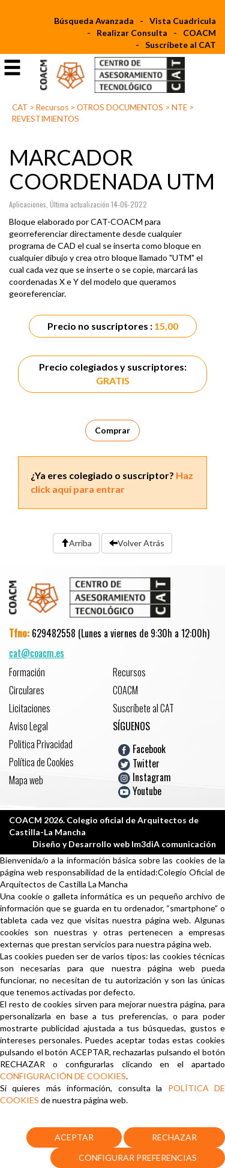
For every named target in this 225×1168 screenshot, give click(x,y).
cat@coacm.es (36, 653)
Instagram (144, 777)
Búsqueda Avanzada (94, 21)
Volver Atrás (136, 543)
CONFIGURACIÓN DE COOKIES (63, 1076)
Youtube (139, 791)
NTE (179, 107)
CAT (20, 107)
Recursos (52, 107)
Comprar (112, 430)
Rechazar (174, 1137)
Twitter (139, 762)
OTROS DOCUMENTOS (120, 107)
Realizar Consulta (132, 33)
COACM (199, 33)
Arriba (76, 543)
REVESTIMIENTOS (45, 119)
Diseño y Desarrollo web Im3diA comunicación (124, 844)
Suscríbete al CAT (180, 45)
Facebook (142, 749)
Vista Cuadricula (182, 21)
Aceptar (74, 1137)
